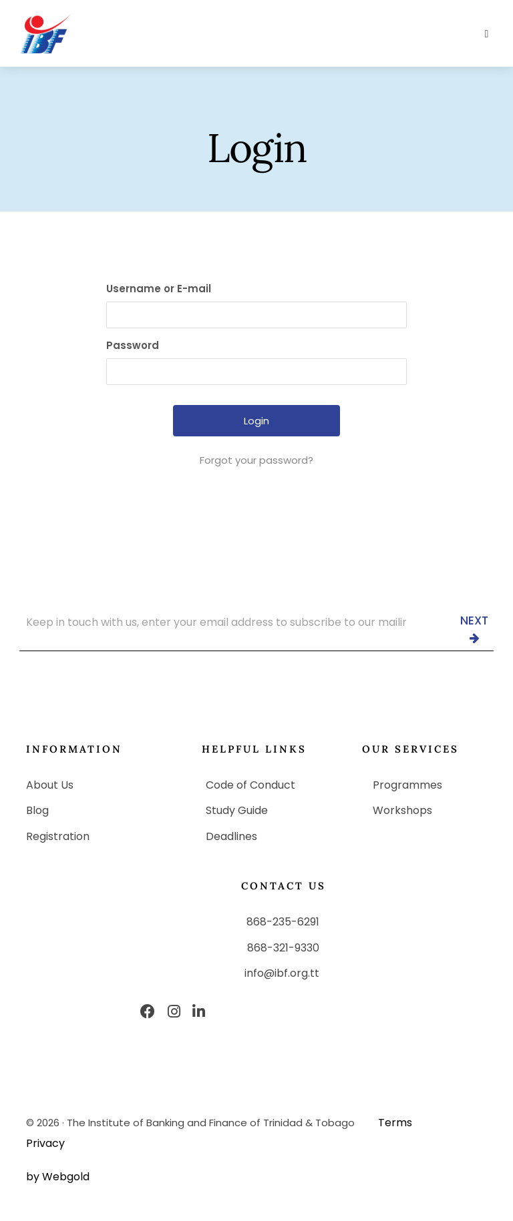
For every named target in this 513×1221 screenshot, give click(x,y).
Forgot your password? (256, 460)
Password (132, 345)
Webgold (66, 1176)
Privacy (45, 1143)
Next (474, 628)
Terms (395, 1122)
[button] (487, 34)
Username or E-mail (158, 289)
